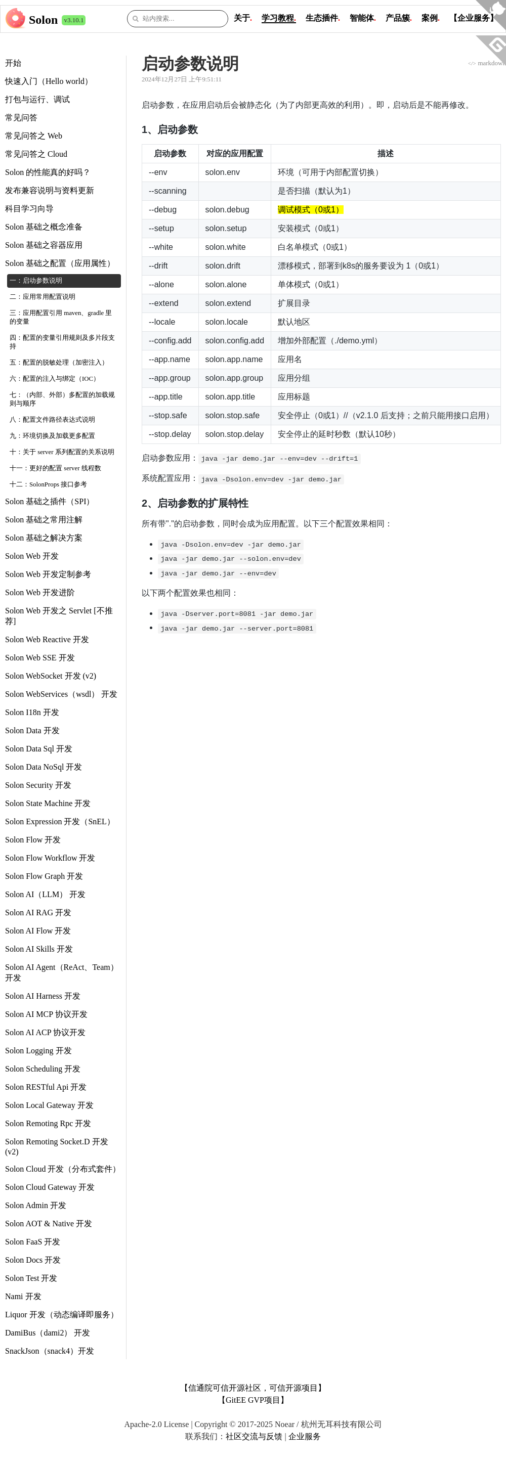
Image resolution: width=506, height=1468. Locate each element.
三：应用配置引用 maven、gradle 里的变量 (61, 317)
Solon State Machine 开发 (48, 803)
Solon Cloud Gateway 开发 (50, 1187)
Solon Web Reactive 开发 (47, 639)
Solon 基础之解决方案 (43, 537)
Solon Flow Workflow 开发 (50, 858)
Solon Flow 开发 (33, 839)
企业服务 (304, 1436)
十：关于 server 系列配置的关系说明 (62, 452)
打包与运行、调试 (37, 99)
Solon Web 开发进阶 (40, 592)
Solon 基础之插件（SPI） (49, 501)
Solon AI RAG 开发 (38, 912)
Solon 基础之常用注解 (43, 519)
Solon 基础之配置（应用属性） (60, 263)
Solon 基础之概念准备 (43, 227)
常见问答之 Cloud (36, 154)
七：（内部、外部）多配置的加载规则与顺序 (62, 399)
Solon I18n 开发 (32, 712)
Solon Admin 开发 (35, 1205)
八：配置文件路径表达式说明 (52, 419)
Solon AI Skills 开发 (39, 949)
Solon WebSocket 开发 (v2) (50, 676)
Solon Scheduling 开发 (42, 1068)
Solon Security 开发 (38, 785)
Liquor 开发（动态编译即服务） (61, 1314)
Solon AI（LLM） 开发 (45, 894)
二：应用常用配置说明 (42, 296)
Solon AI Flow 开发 (38, 930)
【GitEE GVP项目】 (253, 1400)
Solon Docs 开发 (33, 1260)
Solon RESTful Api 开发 (46, 1087)
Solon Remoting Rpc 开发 (48, 1123)
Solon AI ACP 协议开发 (45, 1032)
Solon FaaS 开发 (32, 1241)
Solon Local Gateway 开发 (49, 1105)
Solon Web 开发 (32, 556)
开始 (13, 63)
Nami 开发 (23, 1296)
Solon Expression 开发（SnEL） (60, 821)
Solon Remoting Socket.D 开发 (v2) (56, 1146)
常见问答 (21, 117)
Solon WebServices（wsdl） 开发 (61, 694)
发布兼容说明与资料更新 (49, 190)
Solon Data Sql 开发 (38, 748)
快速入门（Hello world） (49, 81)
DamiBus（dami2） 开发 (47, 1332)
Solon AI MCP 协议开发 (46, 1014)
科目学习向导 (29, 208)
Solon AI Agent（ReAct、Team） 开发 (61, 972)
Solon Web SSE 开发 (40, 657)
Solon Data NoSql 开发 (43, 767)
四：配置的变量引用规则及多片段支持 (62, 342)
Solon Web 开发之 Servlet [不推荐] (59, 616)
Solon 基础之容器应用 (43, 245)
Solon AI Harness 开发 (42, 996)
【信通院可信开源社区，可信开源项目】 (253, 1388)
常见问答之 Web (33, 135)
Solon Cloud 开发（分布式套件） (62, 1169)
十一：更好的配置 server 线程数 (55, 468)
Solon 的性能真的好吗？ (48, 172)
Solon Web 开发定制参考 (48, 574)
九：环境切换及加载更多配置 (52, 435)
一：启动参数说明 (36, 280)
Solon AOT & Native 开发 (48, 1223)
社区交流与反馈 (254, 1436)
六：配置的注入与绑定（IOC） (55, 378)
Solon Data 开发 (32, 730)
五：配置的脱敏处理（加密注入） (59, 362)
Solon (43, 19)
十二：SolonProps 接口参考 (48, 484)
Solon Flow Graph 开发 (44, 876)
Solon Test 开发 (31, 1278)
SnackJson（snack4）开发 (49, 1351)
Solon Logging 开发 (38, 1050)
